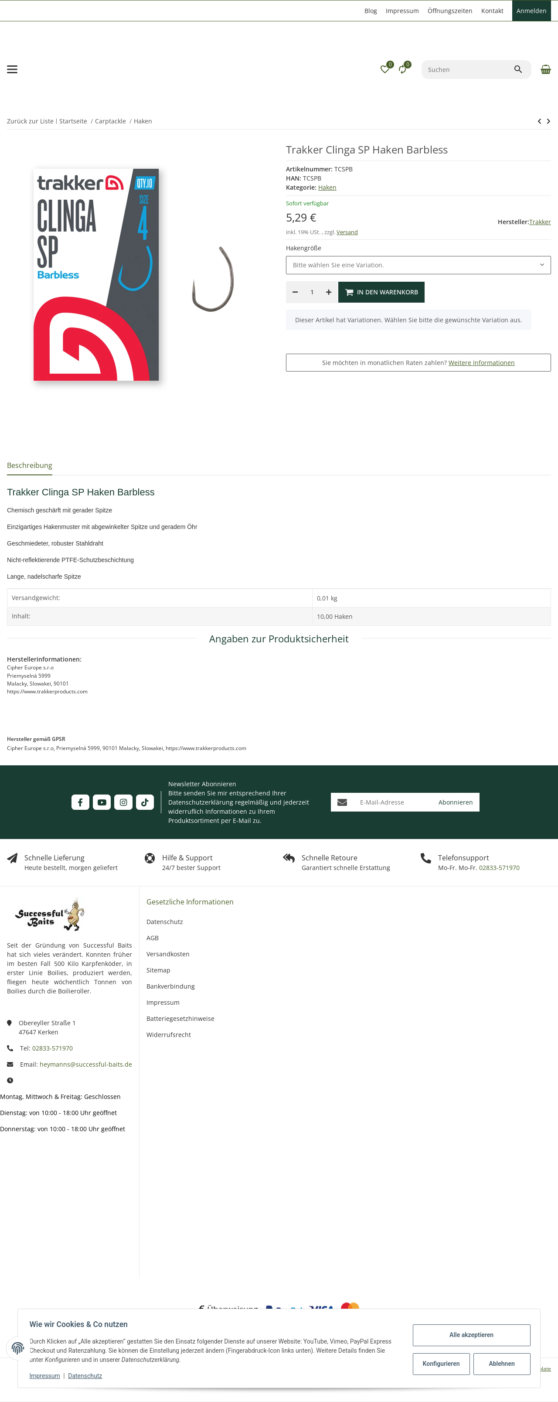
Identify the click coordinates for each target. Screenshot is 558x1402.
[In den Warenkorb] (381, 292)
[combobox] (418, 265)
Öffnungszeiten (450, 11)
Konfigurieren (439, 1363)
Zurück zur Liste (30, 121)
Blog (370, 11)
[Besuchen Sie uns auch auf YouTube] (102, 802)
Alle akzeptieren (469, 1334)
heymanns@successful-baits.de (86, 1064)
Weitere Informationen (482, 362)
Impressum (47, 1375)
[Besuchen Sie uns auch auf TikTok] (145, 802)
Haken (327, 187)
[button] (385, 69)
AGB (152, 938)
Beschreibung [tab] (29, 465)
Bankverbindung (170, 986)
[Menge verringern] (295, 292)
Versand (347, 232)
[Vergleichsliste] (402, 69)
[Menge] (312, 292)
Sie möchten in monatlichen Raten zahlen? (418, 362)
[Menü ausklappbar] (12, 69)
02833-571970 (498, 867)
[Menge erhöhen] (329, 292)
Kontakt (492, 11)
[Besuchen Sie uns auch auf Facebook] (80, 802)
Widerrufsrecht (168, 1034)
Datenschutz (88, 1375)
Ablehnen (499, 1363)
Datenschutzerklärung (200, 802)
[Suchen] (468, 69)
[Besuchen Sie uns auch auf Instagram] (123, 802)
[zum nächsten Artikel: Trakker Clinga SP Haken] (539, 121)
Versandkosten (168, 954)
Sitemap (158, 970)
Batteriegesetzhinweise (180, 1018)
